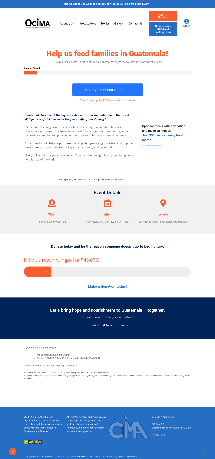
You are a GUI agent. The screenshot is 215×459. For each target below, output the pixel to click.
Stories (105, 23)
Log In (186, 25)
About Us (67, 23)
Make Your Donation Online (107, 89)
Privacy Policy (159, 434)
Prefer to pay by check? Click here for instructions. (107, 100)
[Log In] (186, 21)
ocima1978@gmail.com (61, 365)
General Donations (163, 15)
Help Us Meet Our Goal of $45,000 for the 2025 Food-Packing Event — (107, 4)
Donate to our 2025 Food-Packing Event (163, 29)
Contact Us (135, 23)
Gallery (118, 23)
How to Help (88, 23)
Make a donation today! (107, 286)
